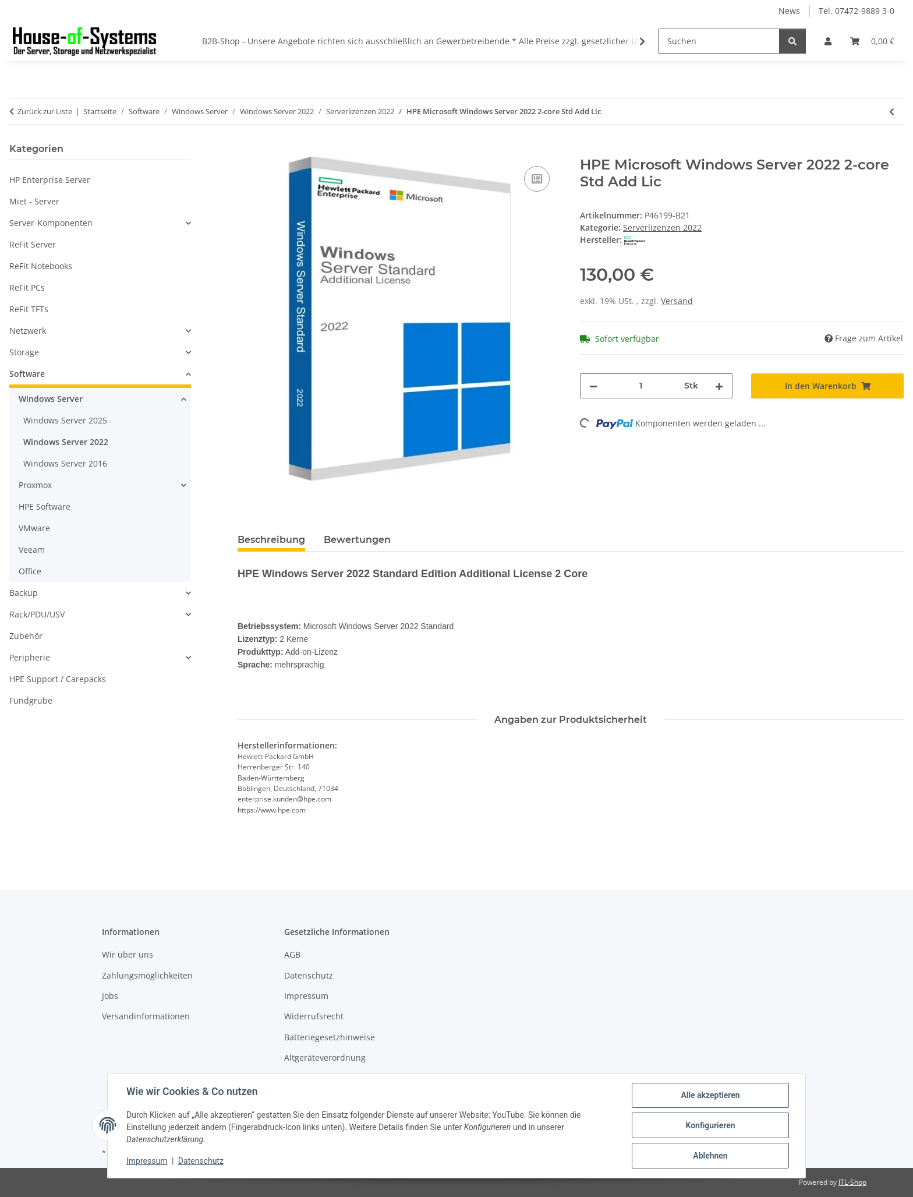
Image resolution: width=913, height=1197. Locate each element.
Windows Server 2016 (65, 463)
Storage (24, 352)
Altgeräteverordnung (325, 1057)
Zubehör (26, 635)
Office (30, 571)
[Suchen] (719, 41)
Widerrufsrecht (314, 1016)
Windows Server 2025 (65, 420)
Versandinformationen (146, 1016)
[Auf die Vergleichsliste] (537, 179)
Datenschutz (201, 1161)
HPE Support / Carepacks (57, 678)
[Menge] (641, 386)
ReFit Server (32, 244)
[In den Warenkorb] (247, 150)
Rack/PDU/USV (37, 614)
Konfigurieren (710, 1125)
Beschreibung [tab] (271, 539)
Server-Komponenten (51, 222)
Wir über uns (127, 954)
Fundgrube (30, 700)
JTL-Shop (852, 1182)
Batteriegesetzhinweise (329, 1037)
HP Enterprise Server (49, 179)
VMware (34, 528)
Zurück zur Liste (44, 111)
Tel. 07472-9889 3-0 (856, 10)
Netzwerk (27, 330)
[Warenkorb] (872, 41)
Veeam (32, 549)
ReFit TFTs (28, 309)
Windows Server (51, 398)
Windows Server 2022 (65, 441)
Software (27, 373)
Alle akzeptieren (710, 1095)
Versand (677, 300)
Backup (23, 592)
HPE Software (44, 506)
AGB (292, 954)
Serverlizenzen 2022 (662, 227)
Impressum (146, 1161)
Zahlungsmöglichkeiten (147, 975)
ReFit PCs (27, 287)
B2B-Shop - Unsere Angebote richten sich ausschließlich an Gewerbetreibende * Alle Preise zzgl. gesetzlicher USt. (424, 41)
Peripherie (29, 657)
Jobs (110, 995)
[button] (828, 41)
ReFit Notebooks (40, 265)
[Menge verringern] (593, 386)
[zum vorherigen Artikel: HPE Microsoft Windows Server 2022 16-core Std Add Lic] (892, 111)
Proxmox (35, 484)
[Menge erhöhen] (719, 386)
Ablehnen (710, 1155)
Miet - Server (34, 201)
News (789, 10)
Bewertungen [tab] (357, 539)
